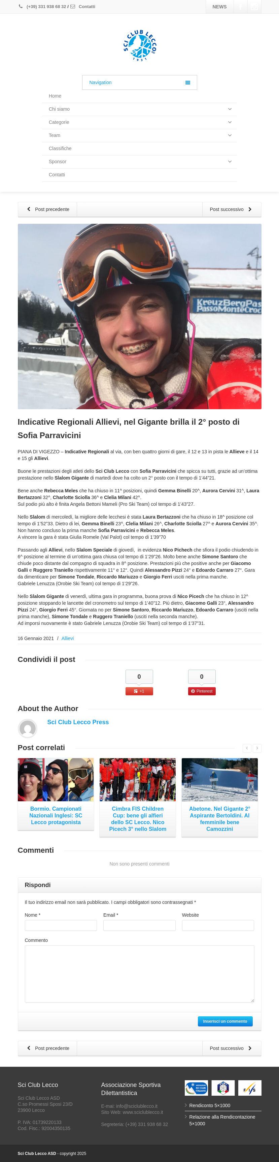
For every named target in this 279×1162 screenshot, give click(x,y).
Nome (33, 915)
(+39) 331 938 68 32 (42, 6)
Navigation (140, 82)
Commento (36, 940)
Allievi (68, 638)
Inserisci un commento (225, 1021)
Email (110, 915)
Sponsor (140, 162)
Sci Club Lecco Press (78, 722)
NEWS (220, 6)
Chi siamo (140, 109)
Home (55, 96)
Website (190, 915)
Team (140, 135)
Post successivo (231, 210)
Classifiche (60, 148)
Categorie (140, 122)
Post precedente (47, 210)
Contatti (82, 6)
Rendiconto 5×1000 (210, 1105)
